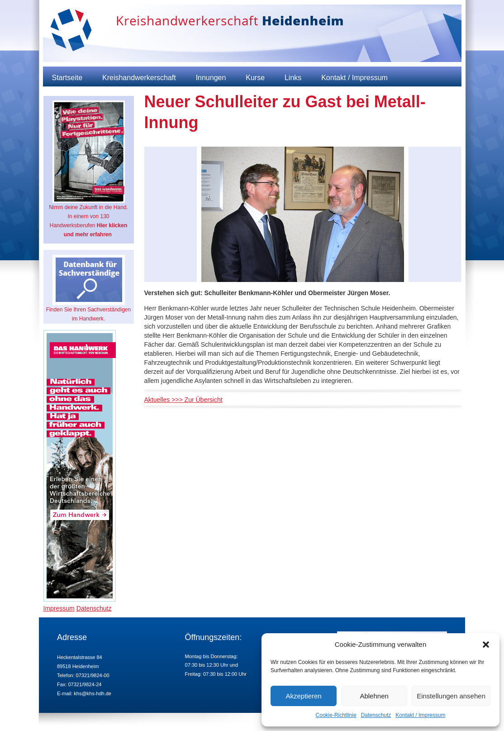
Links (293, 77)
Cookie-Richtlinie (336, 715)
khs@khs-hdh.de (92, 693)
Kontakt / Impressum (420, 715)
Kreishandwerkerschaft (139, 77)
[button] (485, 644)
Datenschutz (376, 715)
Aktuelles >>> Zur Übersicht (183, 399)
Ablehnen (374, 696)
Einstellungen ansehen (451, 696)
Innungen (211, 77)
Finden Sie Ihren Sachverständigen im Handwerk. (88, 288)
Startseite (67, 77)
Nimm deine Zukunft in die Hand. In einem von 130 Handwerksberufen (88, 169)
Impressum (59, 608)
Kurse (255, 77)
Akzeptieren (303, 696)
